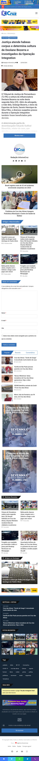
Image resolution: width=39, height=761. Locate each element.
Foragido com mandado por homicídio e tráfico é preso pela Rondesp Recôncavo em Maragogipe (28, 269)
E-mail (4, 320)
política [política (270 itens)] (31, 672)
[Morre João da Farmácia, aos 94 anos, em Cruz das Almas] (7, 397)
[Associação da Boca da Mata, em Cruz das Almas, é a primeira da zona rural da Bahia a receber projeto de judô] (29, 535)
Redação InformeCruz (9, 62)
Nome (4, 313)
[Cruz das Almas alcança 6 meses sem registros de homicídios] (7, 651)
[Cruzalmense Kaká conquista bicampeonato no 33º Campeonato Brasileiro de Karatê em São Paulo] (31, 644)
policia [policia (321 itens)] (24, 672)
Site (3, 328)
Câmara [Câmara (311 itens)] (24, 668)
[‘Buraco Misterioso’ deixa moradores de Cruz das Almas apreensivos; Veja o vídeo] (7, 378)
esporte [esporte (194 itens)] (31, 668)
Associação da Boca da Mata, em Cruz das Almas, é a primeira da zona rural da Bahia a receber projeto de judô (29, 546)
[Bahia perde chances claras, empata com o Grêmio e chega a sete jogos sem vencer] (10, 259)
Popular (7, 353)
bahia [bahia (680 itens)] (11, 665)
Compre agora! (27, 746)
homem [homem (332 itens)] (5, 672)
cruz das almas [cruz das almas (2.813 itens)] (15, 668)
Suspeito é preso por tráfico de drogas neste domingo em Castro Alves (10, 239)
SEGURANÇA (11, 33)
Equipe (19, 746)
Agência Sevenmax (22, 743)
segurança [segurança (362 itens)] (28, 675)
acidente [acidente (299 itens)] (5, 665)
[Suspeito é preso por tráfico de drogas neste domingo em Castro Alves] (10, 230)
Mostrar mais (19, 135)
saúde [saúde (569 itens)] (21, 675)
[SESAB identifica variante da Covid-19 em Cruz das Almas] (7, 388)
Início (4, 33)
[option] (19, 573)
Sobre (14, 746)
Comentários (30, 353)
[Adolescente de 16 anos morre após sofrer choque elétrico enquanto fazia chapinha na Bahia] (31, 651)
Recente (17, 353)
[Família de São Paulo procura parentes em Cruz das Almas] (7, 369)
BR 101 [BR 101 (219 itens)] (18, 665)
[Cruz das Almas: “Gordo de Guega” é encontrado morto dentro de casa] (7, 360)
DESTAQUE (5, 37)
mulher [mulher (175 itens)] (18, 672)
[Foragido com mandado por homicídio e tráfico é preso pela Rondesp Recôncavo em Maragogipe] (29, 259)
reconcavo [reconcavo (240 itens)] (13, 675)
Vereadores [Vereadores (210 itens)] (6, 679)
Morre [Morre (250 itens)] (11, 672)
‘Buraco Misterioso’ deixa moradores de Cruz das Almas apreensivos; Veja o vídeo (24, 378)
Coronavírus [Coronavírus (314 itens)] (26, 665)
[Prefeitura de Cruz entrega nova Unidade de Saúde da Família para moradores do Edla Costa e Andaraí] (19, 651)
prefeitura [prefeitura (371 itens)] (5, 675)
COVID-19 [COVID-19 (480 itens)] (5, 668)
